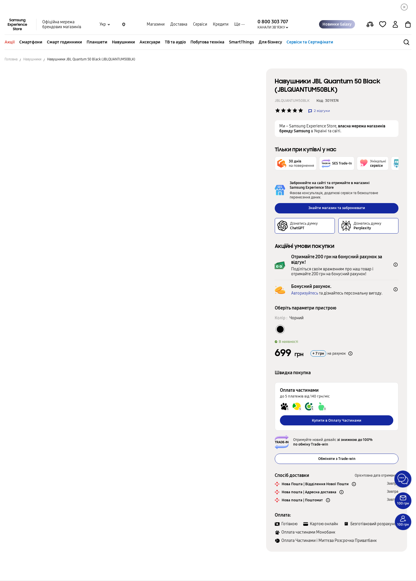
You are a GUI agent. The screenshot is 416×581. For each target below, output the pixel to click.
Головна (11, 60)
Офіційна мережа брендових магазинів (61, 25)
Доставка (178, 24)
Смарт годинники (64, 42)
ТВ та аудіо (175, 42)
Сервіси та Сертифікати (310, 42)
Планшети (97, 42)
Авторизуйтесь (304, 293)
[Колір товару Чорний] (280, 329)
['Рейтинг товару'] (277, 111)
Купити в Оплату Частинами (336, 420)
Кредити (220, 24)
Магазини (156, 24)
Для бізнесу (270, 42)
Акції (10, 42)
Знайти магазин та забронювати (336, 208)
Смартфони (30, 42)
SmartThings (241, 42)
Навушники (123, 42)
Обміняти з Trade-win (336, 459)
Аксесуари (150, 42)
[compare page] (370, 24)
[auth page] (395, 24)
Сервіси (200, 24)
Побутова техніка (207, 42)
